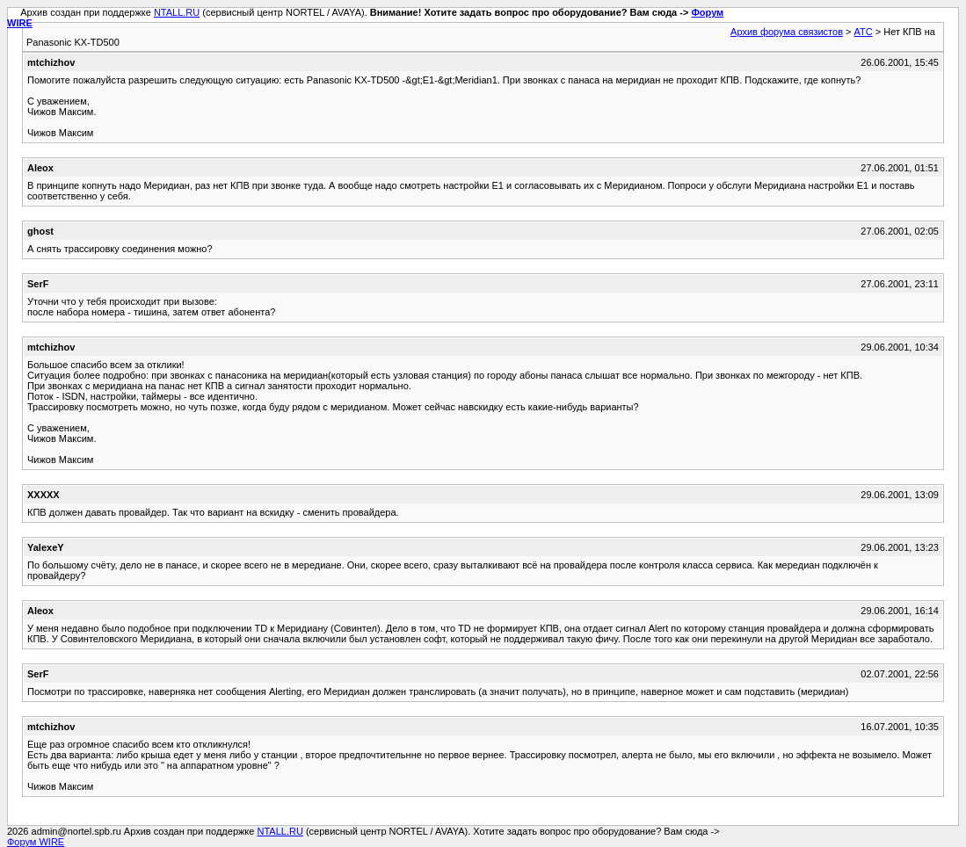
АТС (863, 31)
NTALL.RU (177, 12)
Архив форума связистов (786, 31)
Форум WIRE (35, 841)
